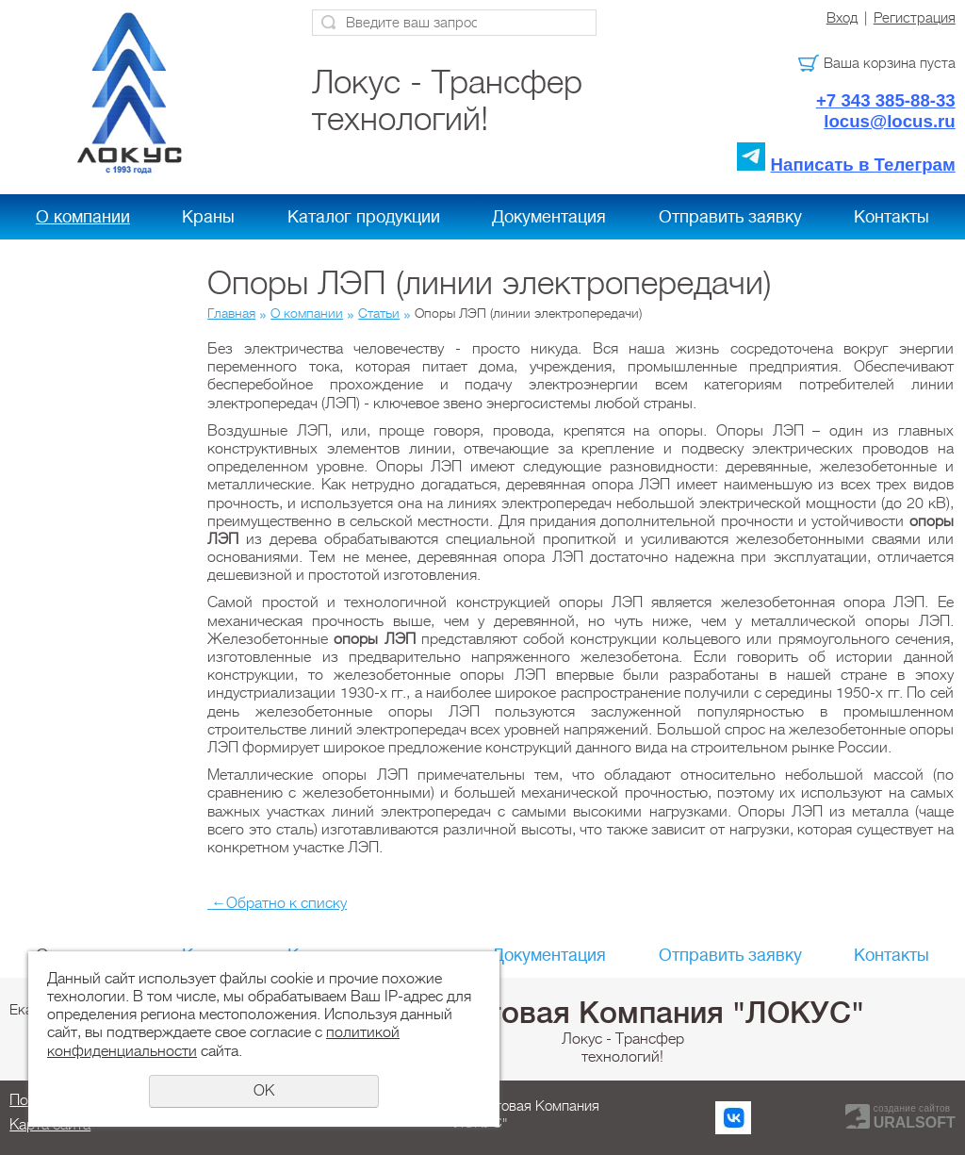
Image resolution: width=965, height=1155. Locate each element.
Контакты (891, 216)
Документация (549, 216)
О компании (83, 216)
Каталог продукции (363, 216)
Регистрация (915, 17)
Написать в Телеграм (863, 164)
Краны (208, 216)
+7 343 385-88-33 (886, 100)
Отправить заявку (730, 216)
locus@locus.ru (890, 121)
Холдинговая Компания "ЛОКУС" (623, 1013)
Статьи (379, 313)
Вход (842, 17)
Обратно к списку (277, 903)
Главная (231, 313)
